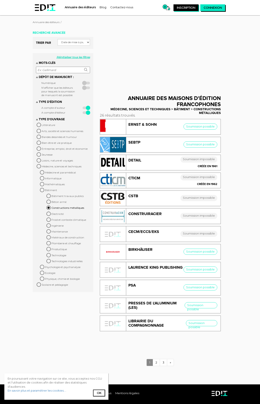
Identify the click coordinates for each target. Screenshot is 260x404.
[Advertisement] (163, 59)
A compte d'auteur (53, 107)
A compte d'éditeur (53, 112)
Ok (99, 393)
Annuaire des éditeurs (46, 22)
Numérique (48, 83)
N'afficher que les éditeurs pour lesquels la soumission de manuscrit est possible (58, 91)
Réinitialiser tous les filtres (73, 57)
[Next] (170, 362)
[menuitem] (80, 7)
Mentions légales (127, 393)
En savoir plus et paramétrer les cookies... (37, 390)
